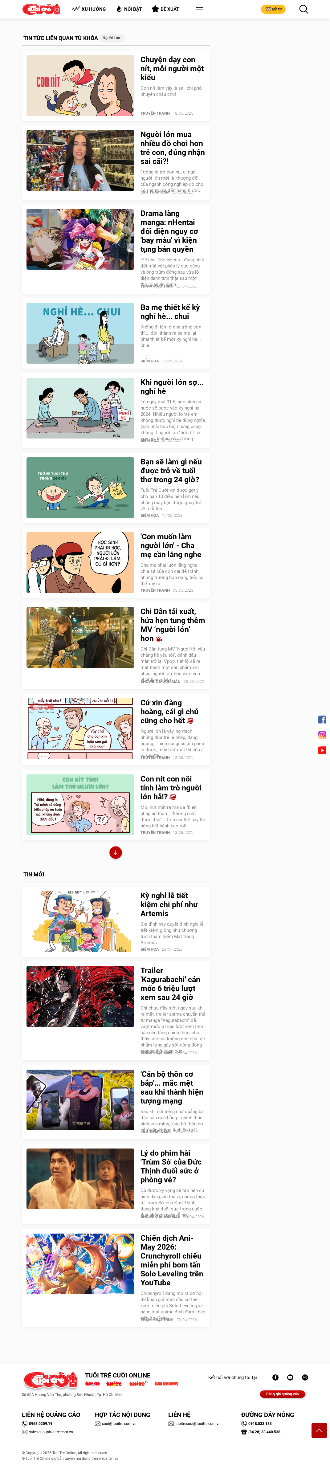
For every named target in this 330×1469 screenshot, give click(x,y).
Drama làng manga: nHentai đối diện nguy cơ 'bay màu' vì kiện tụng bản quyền (169, 231)
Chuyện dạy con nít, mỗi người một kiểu (172, 68)
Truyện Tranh (155, 113)
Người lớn (111, 38)
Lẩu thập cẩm (155, 192)
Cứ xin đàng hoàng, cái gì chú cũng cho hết (169, 711)
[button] (198, 10)
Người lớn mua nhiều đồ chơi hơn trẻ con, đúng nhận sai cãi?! (173, 148)
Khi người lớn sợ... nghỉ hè (172, 387)
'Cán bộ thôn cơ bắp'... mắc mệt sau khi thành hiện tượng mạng (172, 1087)
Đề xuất (165, 9)
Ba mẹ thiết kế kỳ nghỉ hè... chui (170, 312)
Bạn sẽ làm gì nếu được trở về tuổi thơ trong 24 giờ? (171, 470)
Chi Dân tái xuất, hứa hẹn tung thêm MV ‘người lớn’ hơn (173, 625)
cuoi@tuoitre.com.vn (115, 1424)
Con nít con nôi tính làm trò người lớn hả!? (171, 787)
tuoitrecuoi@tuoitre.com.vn (194, 1424)
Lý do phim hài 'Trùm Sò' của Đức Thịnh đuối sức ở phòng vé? (171, 1166)
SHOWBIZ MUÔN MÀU (161, 681)
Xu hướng (88, 9)
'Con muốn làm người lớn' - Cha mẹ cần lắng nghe (171, 545)
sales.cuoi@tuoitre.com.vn (47, 1432)
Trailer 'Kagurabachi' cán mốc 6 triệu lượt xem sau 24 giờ (170, 984)
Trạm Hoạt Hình (157, 286)
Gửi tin (273, 9)
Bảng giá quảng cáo (282, 1394)
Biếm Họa (150, 361)
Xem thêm (115, 853)
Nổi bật (129, 8)
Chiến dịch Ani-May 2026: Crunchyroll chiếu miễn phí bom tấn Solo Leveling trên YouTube (172, 1260)
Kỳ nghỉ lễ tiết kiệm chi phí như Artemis (169, 904)
